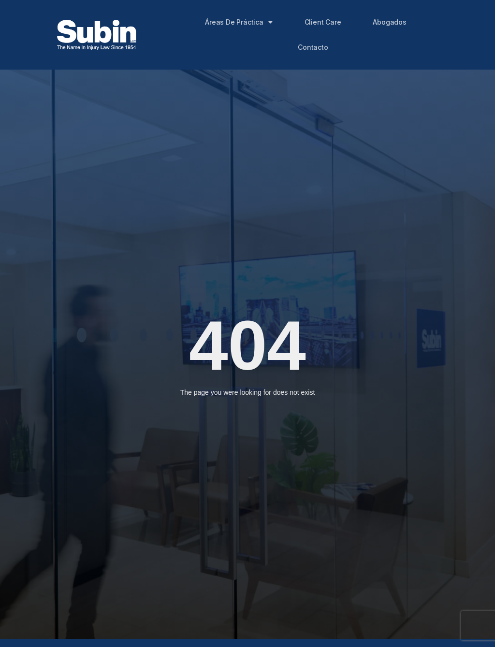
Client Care (323, 22)
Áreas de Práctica (238, 22)
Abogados (389, 22)
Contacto (313, 47)
